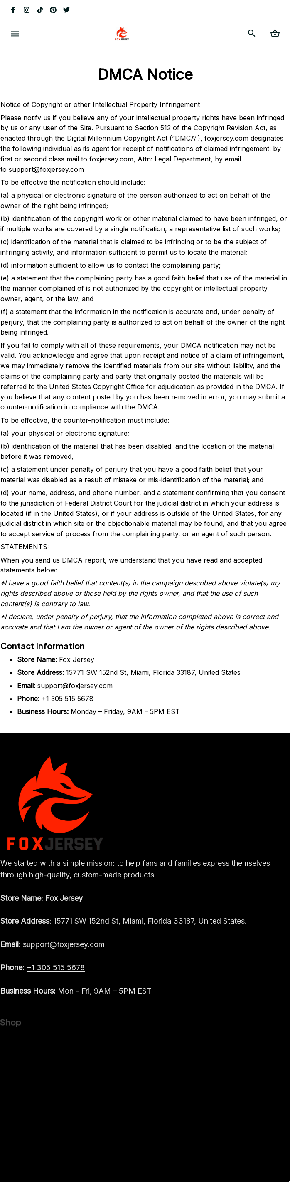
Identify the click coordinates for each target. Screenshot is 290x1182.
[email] (52, 952)
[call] (56, 975)
